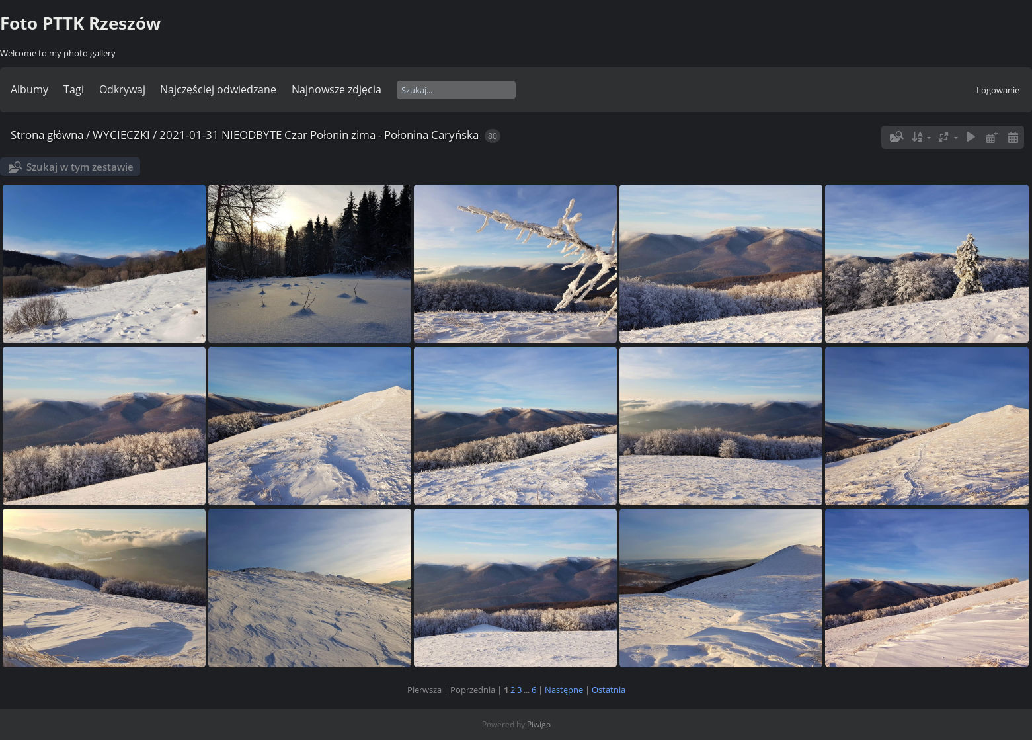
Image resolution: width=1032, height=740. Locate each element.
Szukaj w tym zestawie (80, 166)
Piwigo (539, 724)
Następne (564, 690)
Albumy (29, 89)
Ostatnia (608, 690)
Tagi (73, 89)
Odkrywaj (122, 89)
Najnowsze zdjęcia (336, 89)
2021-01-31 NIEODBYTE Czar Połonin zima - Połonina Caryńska (319, 134)
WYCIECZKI (121, 134)
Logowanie (997, 90)
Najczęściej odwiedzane (218, 89)
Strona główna (47, 134)
